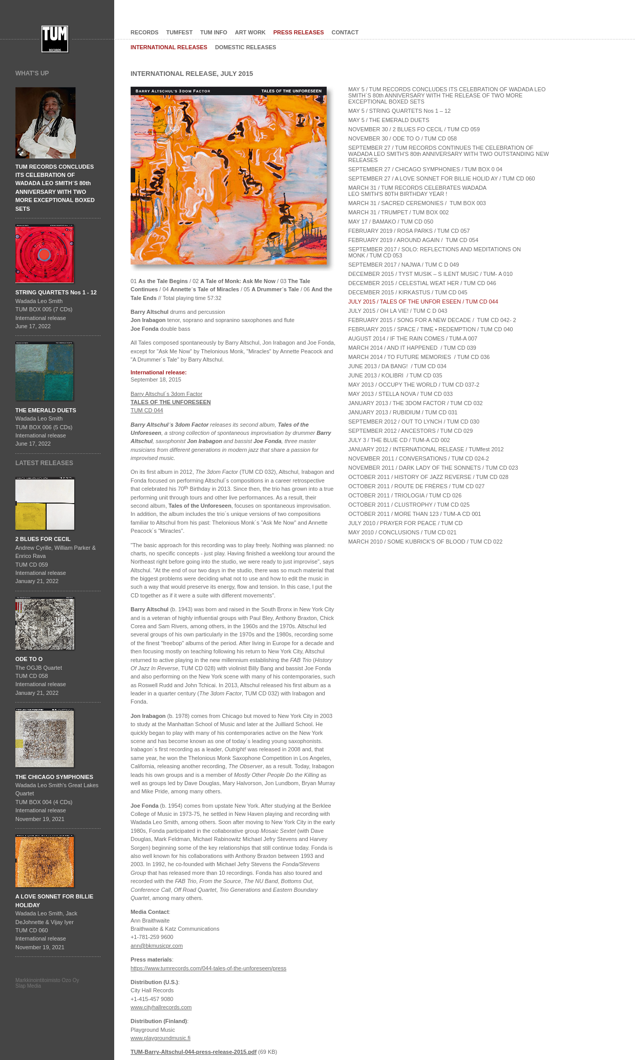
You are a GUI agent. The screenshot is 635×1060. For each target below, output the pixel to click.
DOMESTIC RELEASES (245, 47)
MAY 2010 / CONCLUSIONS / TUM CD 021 (402, 532)
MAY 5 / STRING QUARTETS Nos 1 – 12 (399, 111)
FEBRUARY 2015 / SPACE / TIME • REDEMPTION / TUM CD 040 (430, 329)
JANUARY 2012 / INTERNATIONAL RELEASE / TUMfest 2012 (426, 449)
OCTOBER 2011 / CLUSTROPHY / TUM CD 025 (409, 505)
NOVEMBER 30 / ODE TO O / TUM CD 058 (402, 138)
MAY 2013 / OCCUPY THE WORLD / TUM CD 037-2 (413, 385)
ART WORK (250, 32)
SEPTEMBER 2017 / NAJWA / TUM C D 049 (403, 265)
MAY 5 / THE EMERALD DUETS (388, 120)
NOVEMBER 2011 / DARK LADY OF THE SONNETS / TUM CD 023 (433, 468)
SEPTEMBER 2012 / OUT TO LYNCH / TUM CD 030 (413, 421)
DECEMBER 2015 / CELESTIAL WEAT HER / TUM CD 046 (422, 283)
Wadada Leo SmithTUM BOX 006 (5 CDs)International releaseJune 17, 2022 (45, 427)
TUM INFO (213, 32)
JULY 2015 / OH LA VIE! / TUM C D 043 (397, 311)
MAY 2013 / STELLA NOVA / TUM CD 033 (400, 394)
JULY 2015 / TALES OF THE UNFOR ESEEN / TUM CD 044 (423, 301)
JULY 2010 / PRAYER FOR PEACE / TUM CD (405, 523)
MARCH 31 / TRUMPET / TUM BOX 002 (398, 212)
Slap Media (28, 986)
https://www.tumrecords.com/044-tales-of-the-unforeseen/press (208, 968)
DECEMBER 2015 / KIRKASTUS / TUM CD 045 (408, 292)
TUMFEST (179, 32)
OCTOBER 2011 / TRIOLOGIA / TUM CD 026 (404, 495)
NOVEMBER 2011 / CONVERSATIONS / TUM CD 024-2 (418, 458)
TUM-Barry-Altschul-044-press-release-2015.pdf (194, 1052)
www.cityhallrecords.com (161, 1007)
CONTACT (345, 32)
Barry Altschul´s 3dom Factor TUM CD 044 (171, 402)
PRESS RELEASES (298, 32)
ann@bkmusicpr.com (157, 946)
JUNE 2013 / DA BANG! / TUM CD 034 (397, 366)
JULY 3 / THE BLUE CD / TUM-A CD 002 (399, 440)
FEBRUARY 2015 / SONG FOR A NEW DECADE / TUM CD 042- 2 (432, 320)
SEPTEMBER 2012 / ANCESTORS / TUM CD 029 (410, 431)
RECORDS (145, 32)
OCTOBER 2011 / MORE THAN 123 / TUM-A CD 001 (414, 514)
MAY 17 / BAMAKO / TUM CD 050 (390, 221)
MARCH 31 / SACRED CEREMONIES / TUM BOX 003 (417, 203)
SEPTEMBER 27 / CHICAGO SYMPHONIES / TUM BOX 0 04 (425, 169)
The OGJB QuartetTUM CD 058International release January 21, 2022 (40, 676)
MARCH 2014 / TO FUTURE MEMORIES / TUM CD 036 (419, 357)
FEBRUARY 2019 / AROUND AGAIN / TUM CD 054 (413, 240)
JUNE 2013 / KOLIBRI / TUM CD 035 (395, 375)
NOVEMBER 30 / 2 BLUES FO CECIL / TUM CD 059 (414, 129)
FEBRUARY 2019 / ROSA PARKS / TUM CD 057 (409, 231)
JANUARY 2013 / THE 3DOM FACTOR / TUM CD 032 (415, 403)
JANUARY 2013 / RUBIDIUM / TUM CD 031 (402, 412)
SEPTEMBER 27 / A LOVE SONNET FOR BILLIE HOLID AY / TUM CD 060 (441, 178)
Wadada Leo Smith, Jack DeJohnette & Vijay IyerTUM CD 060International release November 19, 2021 (54, 921)
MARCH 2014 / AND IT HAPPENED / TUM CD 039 (412, 348)
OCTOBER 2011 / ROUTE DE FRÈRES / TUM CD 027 (416, 486)
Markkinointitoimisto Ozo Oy (47, 980)
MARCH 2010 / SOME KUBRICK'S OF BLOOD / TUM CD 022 (425, 541)
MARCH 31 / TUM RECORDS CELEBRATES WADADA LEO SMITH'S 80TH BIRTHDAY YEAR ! (418, 191)
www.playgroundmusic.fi (160, 1038)
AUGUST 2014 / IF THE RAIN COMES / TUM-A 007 (412, 338)
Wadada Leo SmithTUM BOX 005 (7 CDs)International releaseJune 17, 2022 (56, 309)
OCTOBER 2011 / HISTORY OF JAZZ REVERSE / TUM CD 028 (428, 477)
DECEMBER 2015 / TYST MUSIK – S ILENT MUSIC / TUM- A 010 (430, 274)
